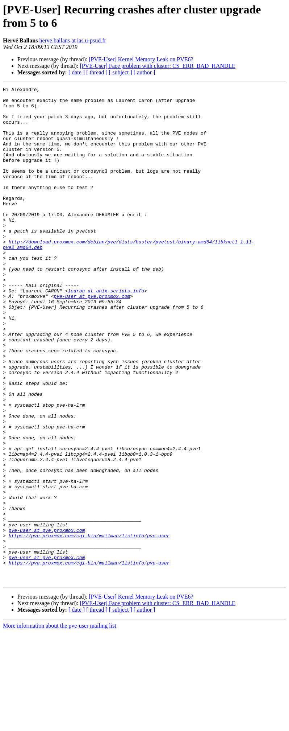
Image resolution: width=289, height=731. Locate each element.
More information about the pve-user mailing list (59, 725)
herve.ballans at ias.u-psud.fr (72, 40)
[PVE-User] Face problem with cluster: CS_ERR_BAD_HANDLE (157, 66)
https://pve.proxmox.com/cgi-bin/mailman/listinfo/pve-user (89, 626)
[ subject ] (120, 72)
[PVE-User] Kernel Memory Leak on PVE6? (141, 59)
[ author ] (144, 72)
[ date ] (76, 72)
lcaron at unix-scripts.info (106, 332)
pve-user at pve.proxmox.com (92, 338)
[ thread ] (97, 72)
